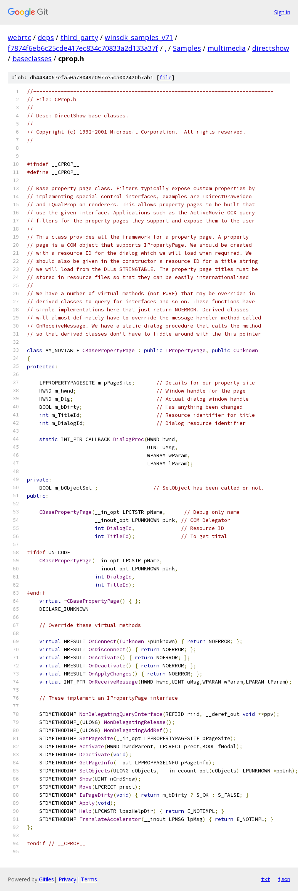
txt (265, 879)
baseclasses (32, 58)
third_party (79, 37)
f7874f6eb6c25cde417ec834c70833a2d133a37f (83, 48)
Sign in (282, 12)
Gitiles (46, 879)
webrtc (19, 37)
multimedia (227, 48)
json (284, 879)
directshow (270, 48)
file (165, 77)
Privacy (67, 879)
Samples (187, 48)
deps (46, 37)
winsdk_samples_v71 (139, 37)
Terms (89, 879)
